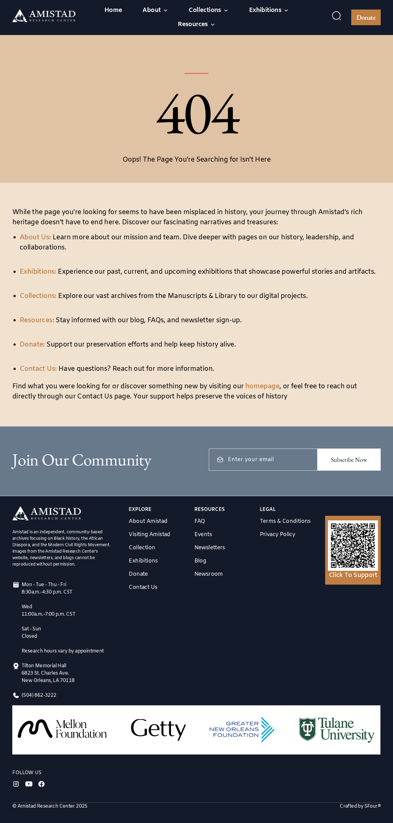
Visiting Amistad (149, 534)
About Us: (35, 237)
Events (203, 534)
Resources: (37, 320)
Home (113, 10)
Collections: (38, 296)
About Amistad (148, 521)
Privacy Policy (277, 534)
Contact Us (143, 587)
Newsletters (209, 547)
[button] (155, 10)
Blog (200, 561)
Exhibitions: (38, 272)
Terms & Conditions (285, 521)
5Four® (372, 806)
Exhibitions (143, 561)
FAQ (199, 521)
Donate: (32, 344)
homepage (262, 386)
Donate (365, 17)
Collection (142, 547)
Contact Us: (38, 369)
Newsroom (208, 574)
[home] (44, 17)
